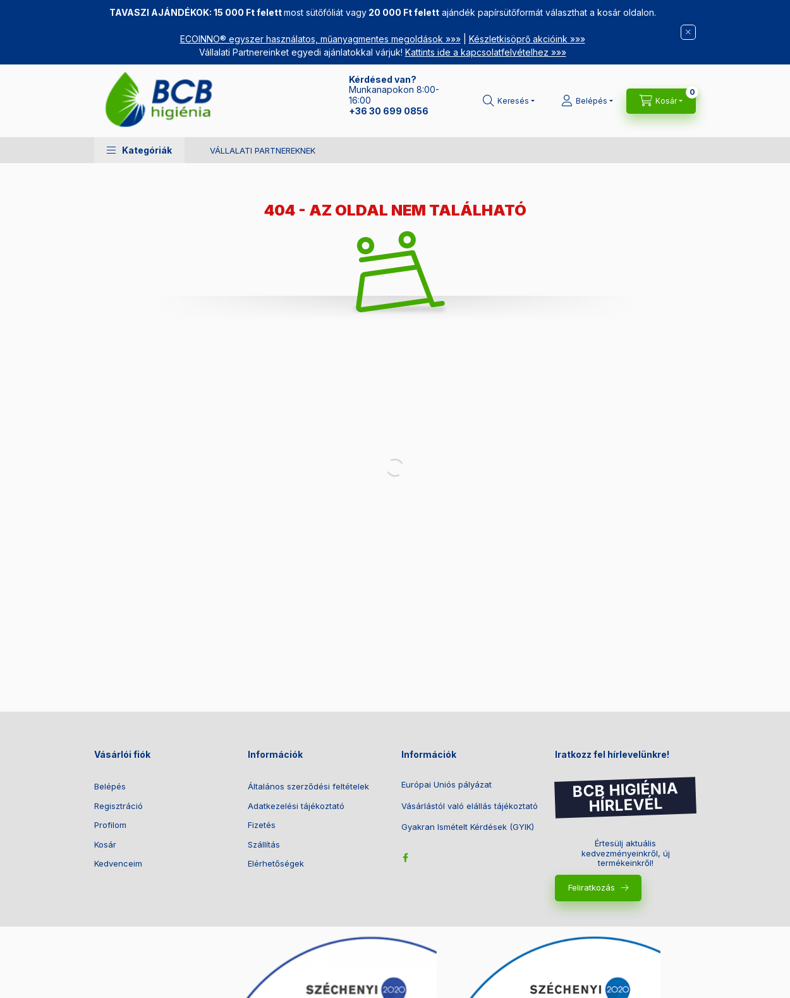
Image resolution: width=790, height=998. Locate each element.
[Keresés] (509, 101)
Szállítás (264, 844)
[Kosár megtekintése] (661, 101)
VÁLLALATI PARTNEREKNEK (262, 150)
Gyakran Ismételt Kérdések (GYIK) (467, 827)
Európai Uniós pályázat (446, 784)
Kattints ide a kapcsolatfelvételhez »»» (485, 52)
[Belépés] (587, 101)
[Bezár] (688, 32)
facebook (405, 857)
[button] (139, 150)
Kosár (105, 844)
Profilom (110, 825)
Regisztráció (118, 806)
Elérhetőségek (276, 863)
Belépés (110, 786)
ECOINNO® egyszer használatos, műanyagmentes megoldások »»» (320, 38)
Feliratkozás (591, 887)
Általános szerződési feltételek (308, 786)
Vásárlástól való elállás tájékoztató (469, 806)
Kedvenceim (118, 863)
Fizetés (262, 825)
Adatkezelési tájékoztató (296, 806)
